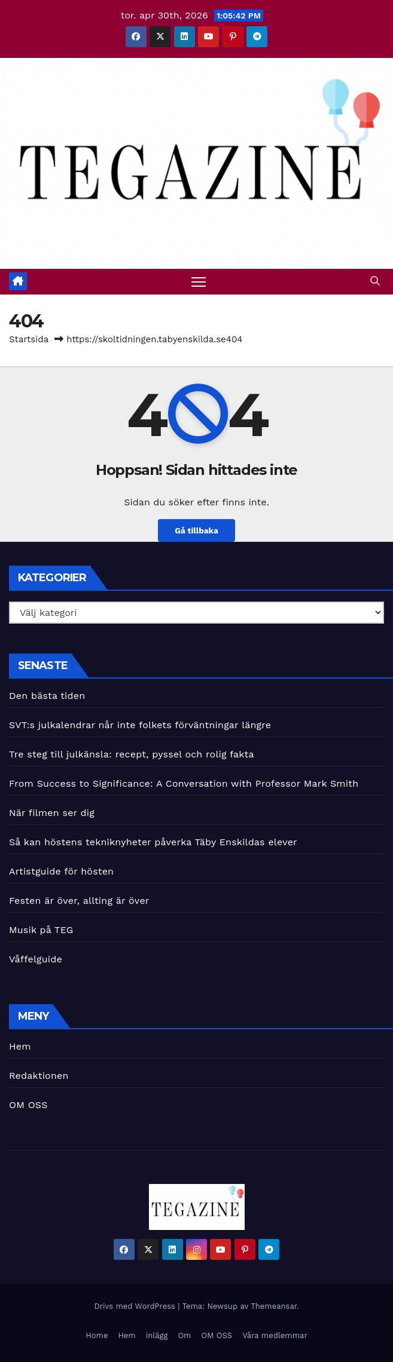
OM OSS (28, 1105)
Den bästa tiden (47, 695)
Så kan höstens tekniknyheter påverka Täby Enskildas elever (153, 842)
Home (97, 1335)
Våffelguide (35, 959)
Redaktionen (39, 1075)
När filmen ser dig (52, 812)
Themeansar (274, 1306)
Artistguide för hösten (61, 871)
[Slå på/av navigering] (198, 281)
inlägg (157, 1335)
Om (184, 1335)
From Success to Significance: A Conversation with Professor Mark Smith (183, 783)
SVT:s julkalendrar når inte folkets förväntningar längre (142, 725)
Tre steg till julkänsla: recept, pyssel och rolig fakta (131, 754)
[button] (375, 281)
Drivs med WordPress (136, 1306)
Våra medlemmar (274, 1335)
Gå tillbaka (196, 530)
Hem (20, 1046)
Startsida (28, 339)
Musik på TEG (41, 929)
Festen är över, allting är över (79, 900)
